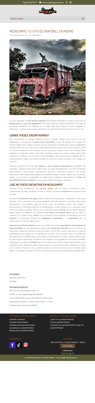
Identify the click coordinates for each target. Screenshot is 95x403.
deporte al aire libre (17, 278)
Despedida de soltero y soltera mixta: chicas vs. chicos (31, 302)
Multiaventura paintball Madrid (21, 331)
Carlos (16, 35)
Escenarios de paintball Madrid (62, 325)
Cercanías (50, 156)
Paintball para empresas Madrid (22, 325)
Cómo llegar (68, 346)
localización (80, 145)
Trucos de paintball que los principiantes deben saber (31, 298)
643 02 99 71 (31, 2)
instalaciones (66, 191)
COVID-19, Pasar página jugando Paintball (26, 294)
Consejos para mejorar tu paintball (23, 305)
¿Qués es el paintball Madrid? (62, 319)
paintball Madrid (46, 188)
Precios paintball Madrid (60, 322)
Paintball (36, 35)
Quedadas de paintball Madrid (21, 328)
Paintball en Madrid (17, 319)
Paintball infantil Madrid (18, 322)
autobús (75, 156)
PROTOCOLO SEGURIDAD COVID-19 (23, 291)
